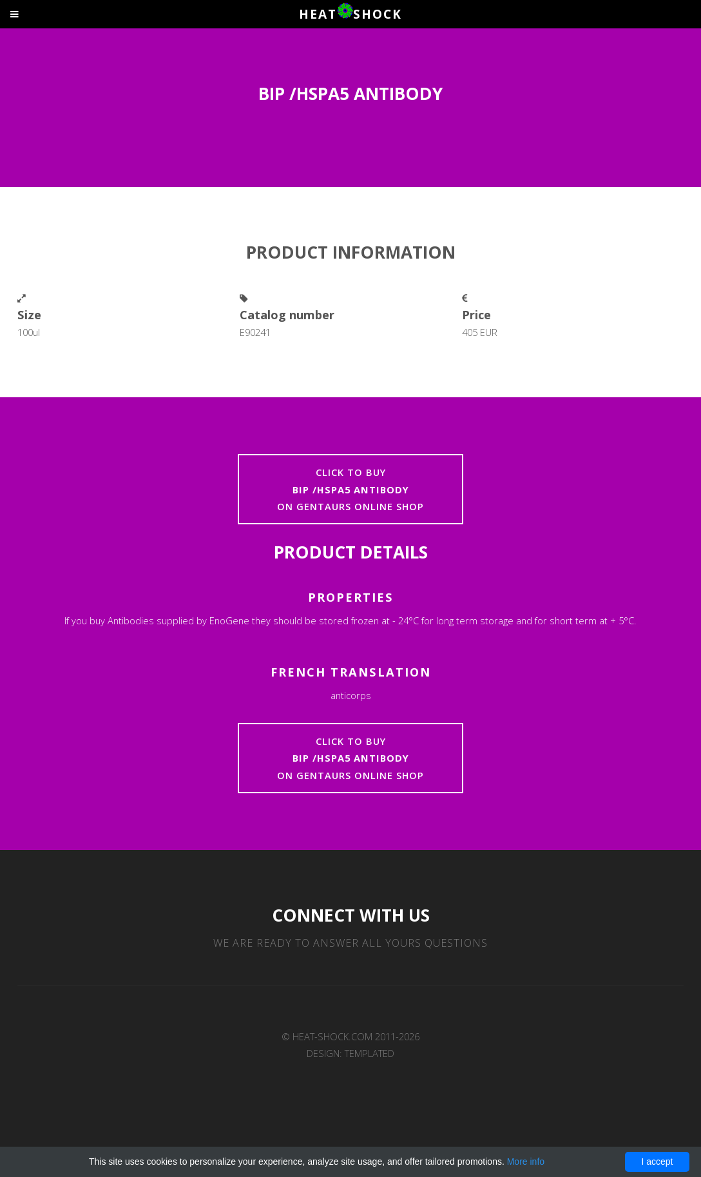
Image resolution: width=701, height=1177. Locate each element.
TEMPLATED (369, 1053)
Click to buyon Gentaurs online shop (350, 489)
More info (525, 1161)
